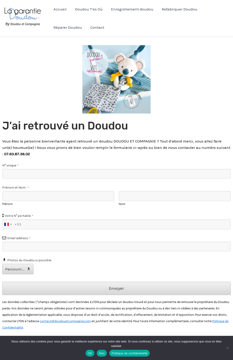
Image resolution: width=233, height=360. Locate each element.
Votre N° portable (19, 216)
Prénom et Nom (15, 187)
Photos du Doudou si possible (29, 260)
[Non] (227, 348)
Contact (96, 27)
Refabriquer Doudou (177, 9)
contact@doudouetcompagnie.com (65, 321)
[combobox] (8, 224)
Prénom (7, 204)
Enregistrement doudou (130, 9)
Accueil (59, 9)
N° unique (10, 165)
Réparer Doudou (67, 27)
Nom (122, 204)
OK (90, 353)
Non (102, 353)
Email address (18, 238)
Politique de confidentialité (129, 353)
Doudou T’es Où (88, 9)
